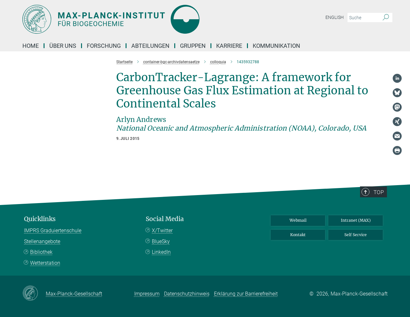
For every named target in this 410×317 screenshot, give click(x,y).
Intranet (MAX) (356, 220)
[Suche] (385, 17)
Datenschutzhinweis (186, 294)
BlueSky (161, 241)
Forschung (104, 45)
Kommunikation (276, 45)
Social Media (165, 219)
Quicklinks (40, 219)
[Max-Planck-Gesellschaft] (34, 293)
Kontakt (298, 234)
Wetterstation (45, 263)
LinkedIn (161, 252)
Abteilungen (150, 45)
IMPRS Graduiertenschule (52, 230)
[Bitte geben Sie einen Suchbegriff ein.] (363, 17)
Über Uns (62, 45)
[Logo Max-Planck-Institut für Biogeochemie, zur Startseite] (142, 19)
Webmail (298, 220)
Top (378, 192)
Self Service (355, 234)
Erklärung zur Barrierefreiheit (246, 294)
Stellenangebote (42, 241)
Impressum (147, 294)
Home (30, 45)
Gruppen (193, 45)
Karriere (229, 45)
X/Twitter (162, 230)
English (334, 17)
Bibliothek (41, 252)
